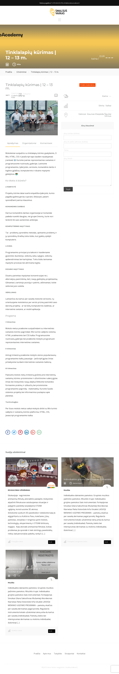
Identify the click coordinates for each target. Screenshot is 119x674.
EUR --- (51, 542)
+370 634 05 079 (57, 3)
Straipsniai (69, 653)
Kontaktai (81, 653)
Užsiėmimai (21, 72)
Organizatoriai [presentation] (29, 143)
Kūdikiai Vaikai (17, 630)
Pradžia (8, 72)
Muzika (67, 490)
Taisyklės (58, 653)
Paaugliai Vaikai (17, 541)
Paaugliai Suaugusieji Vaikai (77, 541)
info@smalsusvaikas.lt (71, 3)
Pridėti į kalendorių (87, 85)
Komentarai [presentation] (46, 143)
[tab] (12, 143)
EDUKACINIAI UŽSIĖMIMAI (19, 490)
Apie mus (47, 653)
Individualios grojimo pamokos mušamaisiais (87, 479)
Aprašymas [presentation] (12, 143)
